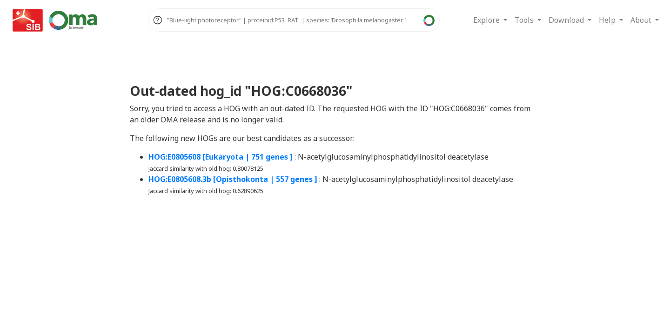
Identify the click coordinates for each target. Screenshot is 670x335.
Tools (525, 20)
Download (567, 20)
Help (608, 20)
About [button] (641, 20)
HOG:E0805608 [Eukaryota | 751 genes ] (220, 157)
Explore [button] (487, 20)
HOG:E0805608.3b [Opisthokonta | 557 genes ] (232, 179)
